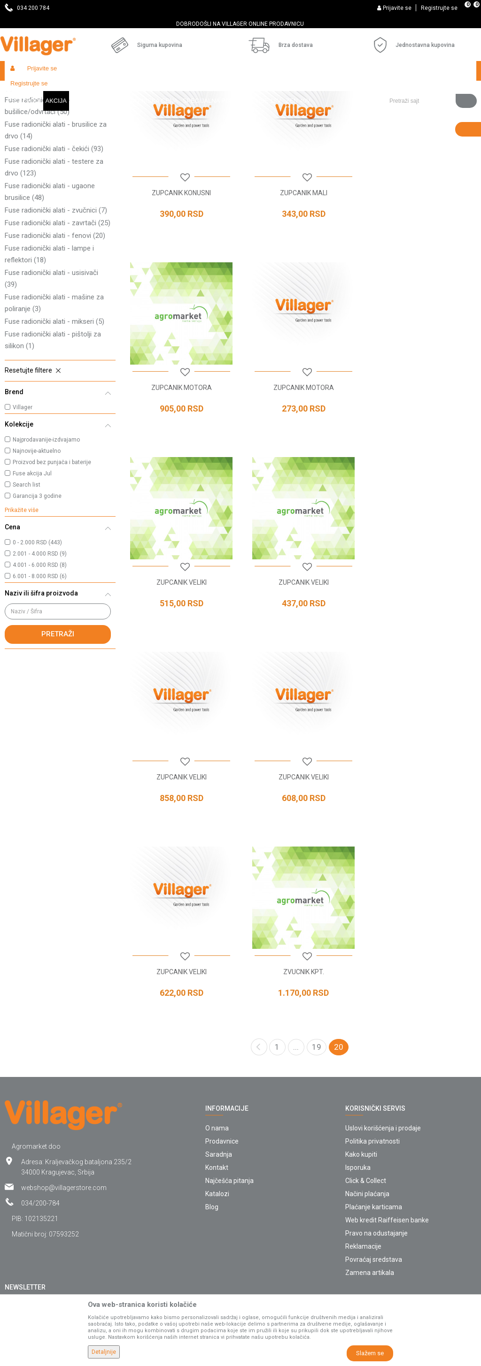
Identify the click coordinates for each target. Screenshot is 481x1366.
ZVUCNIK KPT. (180, 850)
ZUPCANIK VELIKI (301, 464)
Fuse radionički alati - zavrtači (57, 303)
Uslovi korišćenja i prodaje (383, 1006)
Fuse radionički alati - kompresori (56, 162)
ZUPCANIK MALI (301, 271)
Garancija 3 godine (37, 576)
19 (316, 925)
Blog (211, 1085)
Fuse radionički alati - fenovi (55, 316)
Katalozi (217, 1072)
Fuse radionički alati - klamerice (53, 138)
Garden (90, 90)
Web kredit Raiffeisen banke (387, 1098)
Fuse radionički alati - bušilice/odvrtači (37, 186)
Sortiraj (409, 109)
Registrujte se (439, 8)
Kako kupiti (361, 1033)
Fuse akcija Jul (32, 554)
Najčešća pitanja (229, 1059)
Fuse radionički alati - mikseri (54, 402)
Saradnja (218, 1033)
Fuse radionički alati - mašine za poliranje (54, 384)
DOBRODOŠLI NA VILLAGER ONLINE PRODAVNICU (240, 24)
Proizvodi (60, 90)
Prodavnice (222, 1019)
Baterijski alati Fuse (133, 90)
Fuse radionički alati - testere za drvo (54, 248)
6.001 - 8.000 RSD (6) (40, 657)
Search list (26, 565)
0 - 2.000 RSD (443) (37, 623)
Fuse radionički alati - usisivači (51, 359)
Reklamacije (363, 1125)
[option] (240, 24)
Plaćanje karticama (373, 1085)
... (296, 925)
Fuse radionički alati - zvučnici (56, 291)
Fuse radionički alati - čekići (54, 229)
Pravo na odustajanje (376, 1111)
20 (338, 925)
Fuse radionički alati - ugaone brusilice (50, 272)
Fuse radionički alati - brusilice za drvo (56, 211)
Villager (22, 488)
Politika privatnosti (372, 1019)
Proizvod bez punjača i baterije (52, 543)
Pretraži (57, 714)
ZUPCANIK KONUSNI (180, 271)
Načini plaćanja (367, 1072)
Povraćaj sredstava (373, 1138)
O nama (217, 1006)
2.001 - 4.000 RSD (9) (40, 634)
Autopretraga (364, 109)
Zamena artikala (369, 1151)
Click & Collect (365, 1059)
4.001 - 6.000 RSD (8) (40, 645)
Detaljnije (104, 1352)
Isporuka (358, 1046)
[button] (429, 71)
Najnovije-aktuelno (37, 531)
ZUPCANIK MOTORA (421, 271)
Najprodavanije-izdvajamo (46, 520)
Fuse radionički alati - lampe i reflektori (49, 335)
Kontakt (216, 1046)
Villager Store (23, 90)
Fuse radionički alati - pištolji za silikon (53, 421)
